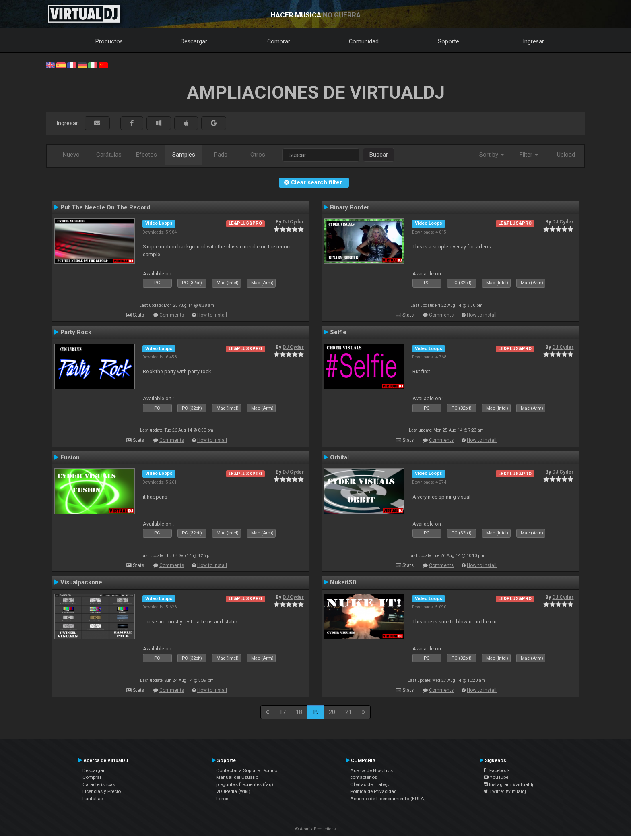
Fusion (70, 457)
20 (332, 712)
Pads (220, 154)
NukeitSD (343, 582)
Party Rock (75, 332)
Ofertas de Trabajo (370, 784)
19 (315, 712)
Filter (529, 154)
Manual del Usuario (237, 777)
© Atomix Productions (315, 829)
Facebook (497, 770)
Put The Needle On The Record (105, 207)
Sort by (491, 154)
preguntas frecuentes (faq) (244, 784)
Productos (109, 41)
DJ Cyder (293, 222)
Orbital (339, 457)
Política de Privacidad (373, 791)
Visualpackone (81, 582)
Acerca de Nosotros (371, 770)
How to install (212, 315)
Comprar (278, 41)
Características (98, 784)
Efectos (146, 154)
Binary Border (349, 207)
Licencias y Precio (101, 791)
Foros (222, 798)
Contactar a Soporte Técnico (246, 770)
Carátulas (109, 154)
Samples (183, 154)
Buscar (378, 154)
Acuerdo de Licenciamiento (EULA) (388, 798)
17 (282, 712)
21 (348, 712)
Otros (257, 154)
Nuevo (71, 154)
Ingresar (533, 41)
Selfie (338, 332)
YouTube (496, 777)
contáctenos (363, 777)
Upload (566, 154)
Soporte (448, 41)
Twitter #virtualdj (505, 791)
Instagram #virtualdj (508, 784)
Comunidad (364, 41)
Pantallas (92, 798)
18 (299, 712)
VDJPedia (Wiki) (233, 791)
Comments (171, 315)
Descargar (194, 41)
